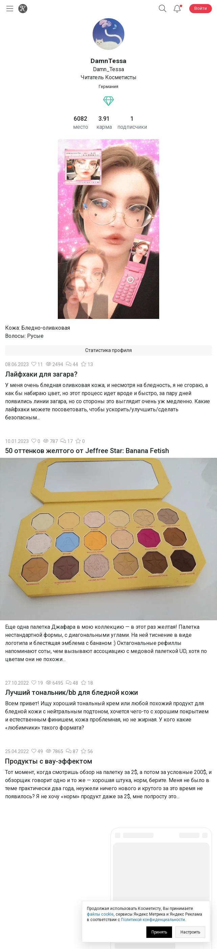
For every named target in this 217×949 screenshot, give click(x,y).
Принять (159, 932)
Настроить (190, 932)
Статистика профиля (108, 350)
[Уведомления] (177, 8)
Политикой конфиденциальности (153, 919)
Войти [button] (200, 8)
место (80, 127)
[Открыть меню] (8, 8)
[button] (162, 8)
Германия (108, 86)
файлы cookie (100, 914)
